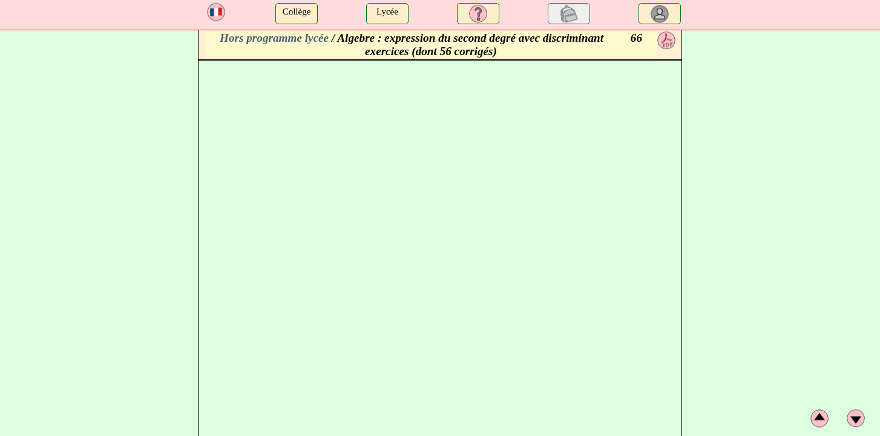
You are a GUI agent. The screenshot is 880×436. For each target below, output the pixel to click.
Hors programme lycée (274, 37)
